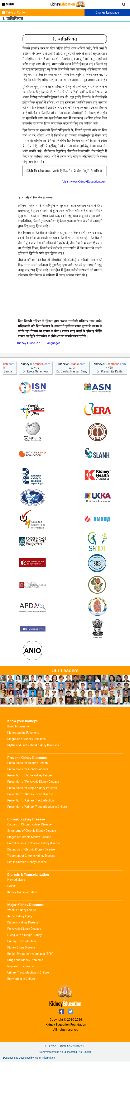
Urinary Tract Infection (21, 981)
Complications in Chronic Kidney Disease (33, 883)
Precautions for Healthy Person (27, 803)
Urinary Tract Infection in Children (28, 1013)
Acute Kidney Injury (19, 956)
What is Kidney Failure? (22, 950)
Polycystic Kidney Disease (24, 969)
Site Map (50, 1086)
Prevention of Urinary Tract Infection (30, 841)
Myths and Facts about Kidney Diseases (33, 785)
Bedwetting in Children (22, 1019)
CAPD (11, 926)
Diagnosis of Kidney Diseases (26, 779)
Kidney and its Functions (23, 773)
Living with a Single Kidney (24, 975)
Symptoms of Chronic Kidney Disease (31, 871)
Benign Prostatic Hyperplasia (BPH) (30, 994)
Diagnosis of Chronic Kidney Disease (31, 890)
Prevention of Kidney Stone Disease (30, 834)
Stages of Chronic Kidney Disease (29, 877)
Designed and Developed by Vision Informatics (29, 1098)
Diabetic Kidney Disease (22, 963)
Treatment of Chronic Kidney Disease (31, 896)
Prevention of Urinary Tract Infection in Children (37, 847)
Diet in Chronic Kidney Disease (27, 902)
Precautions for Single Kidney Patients (32, 828)
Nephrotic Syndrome (20, 1006)
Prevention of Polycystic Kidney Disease (33, 822)
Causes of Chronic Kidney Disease (29, 865)
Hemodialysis (16, 920)
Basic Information (18, 767)
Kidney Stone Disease (21, 988)
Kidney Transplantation (22, 932)
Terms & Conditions (71, 1086)
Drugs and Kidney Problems (25, 1000)
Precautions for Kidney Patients (27, 809)
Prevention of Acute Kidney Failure (29, 816)
